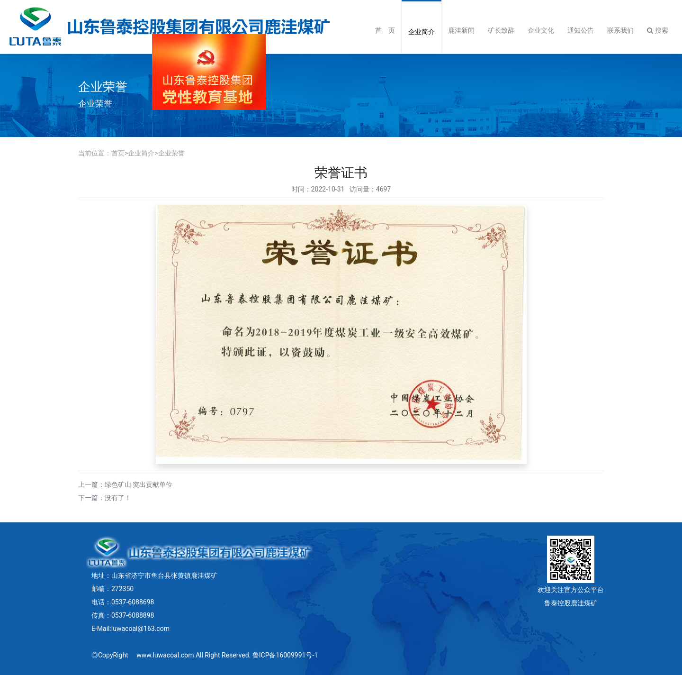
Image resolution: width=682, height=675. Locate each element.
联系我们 (620, 30)
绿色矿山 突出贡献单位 (138, 484)
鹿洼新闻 (461, 30)
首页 (118, 153)
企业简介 (421, 32)
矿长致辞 (501, 30)
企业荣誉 (171, 153)
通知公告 (580, 30)
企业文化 (541, 30)
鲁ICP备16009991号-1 (285, 655)
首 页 (385, 30)
